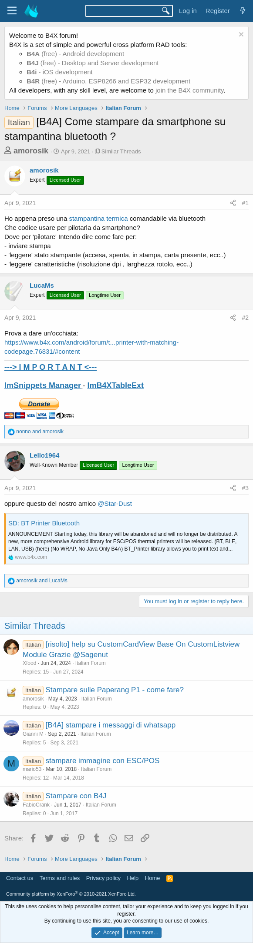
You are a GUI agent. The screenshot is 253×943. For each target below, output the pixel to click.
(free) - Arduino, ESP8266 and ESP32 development (108, 81)
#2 (245, 317)
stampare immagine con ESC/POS (103, 761)
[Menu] (12, 11)
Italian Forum (90, 663)
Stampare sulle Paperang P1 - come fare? (115, 690)
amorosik (30, 150)
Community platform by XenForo (71, 894)
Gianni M (33, 734)
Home (152, 878)
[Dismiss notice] (240, 35)
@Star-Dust (115, 503)
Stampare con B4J (76, 796)
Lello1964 (44, 455)
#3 (245, 488)
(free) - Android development (75, 53)
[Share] (233, 203)
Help (133, 878)
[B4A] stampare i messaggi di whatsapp (111, 725)
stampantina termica (97, 218)
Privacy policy (103, 878)
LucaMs (42, 285)
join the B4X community (189, 90)
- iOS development (60, 72)
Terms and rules (60, 878)
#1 (245, 202)
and (40, 431)
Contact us (19, 878)
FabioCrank (36, 805)
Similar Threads (121, 151)
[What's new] (242, 11)
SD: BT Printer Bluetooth (44, 523)
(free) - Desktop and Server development (93, 62)
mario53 (32, 769)
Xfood (29, 663)
